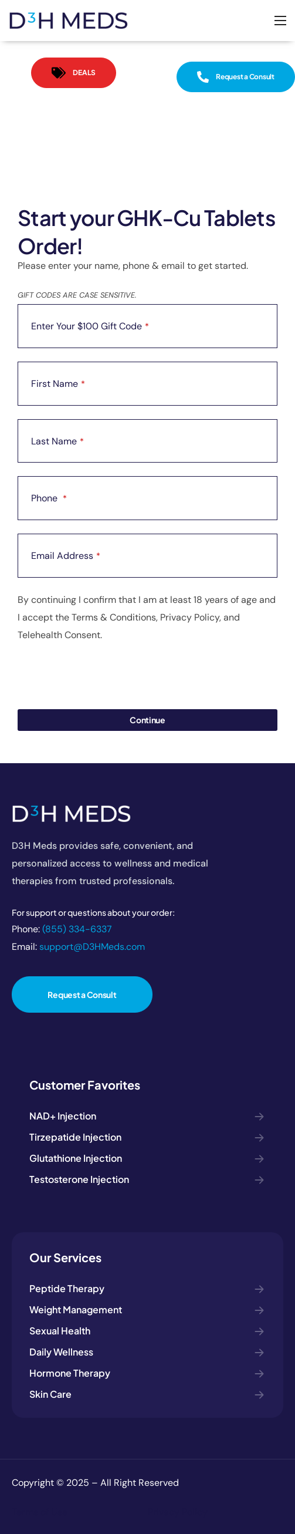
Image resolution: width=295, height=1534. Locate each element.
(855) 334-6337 (77, 929)
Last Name (57, 441)
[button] (73, 73)
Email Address (65, 555)
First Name (58, 383)
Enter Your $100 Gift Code (90, 326)
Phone (49, 498)
